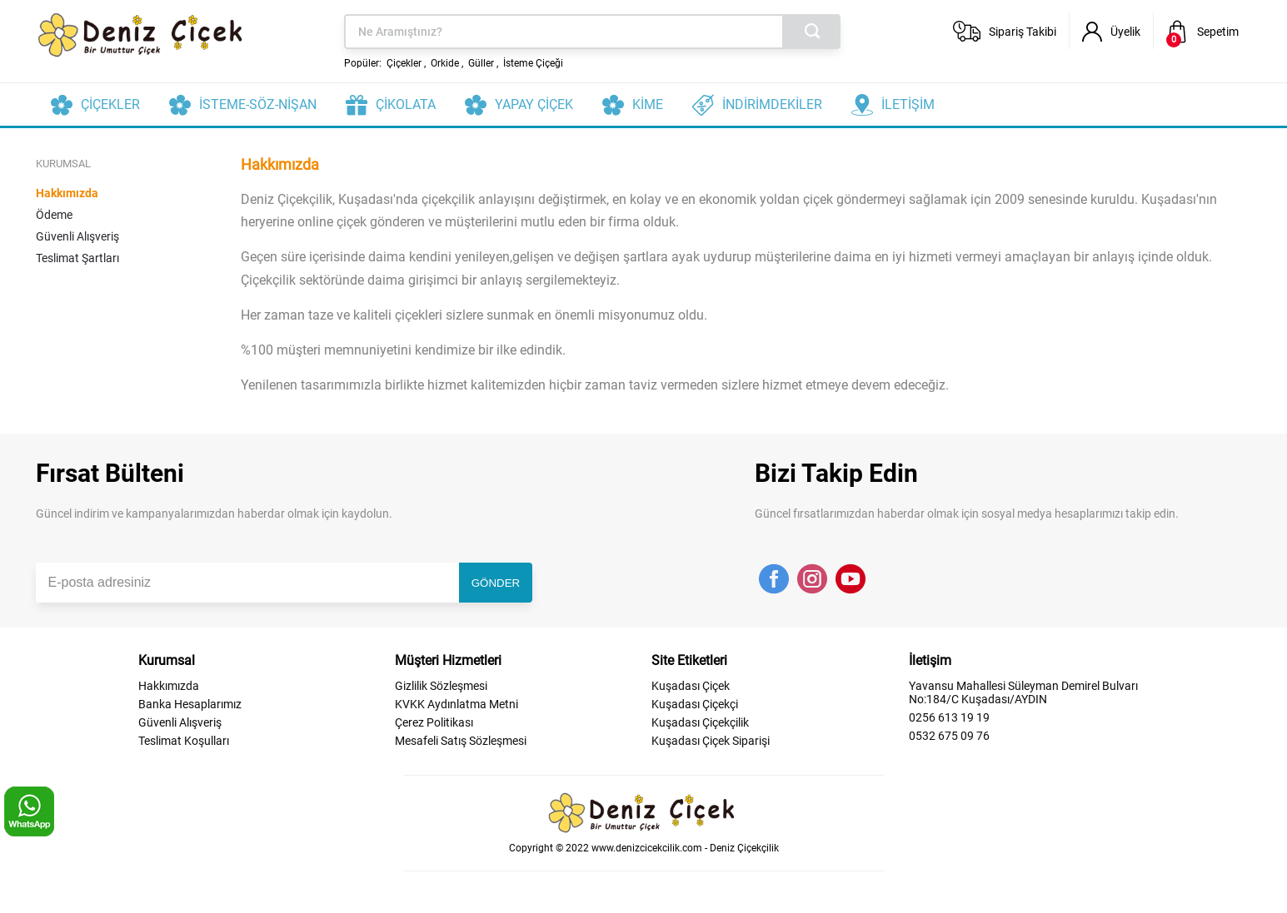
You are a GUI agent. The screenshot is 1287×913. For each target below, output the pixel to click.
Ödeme (54, 214)
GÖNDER (496, 583)
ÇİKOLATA (406, 104)
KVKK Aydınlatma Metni (456, 704)
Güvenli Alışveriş (77, 236)
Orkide (445, 63)
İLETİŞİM (908, 104)
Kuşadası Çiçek (690, 685)
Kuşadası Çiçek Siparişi (710, 740)
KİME (647, 104)
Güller (481, 63)
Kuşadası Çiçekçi (694, 704)
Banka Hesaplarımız (190, 704)
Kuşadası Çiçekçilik (700, 722)
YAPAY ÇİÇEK (534, 104)
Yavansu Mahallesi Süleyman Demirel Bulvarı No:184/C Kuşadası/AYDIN (1023, 692)
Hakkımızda (67, 193)
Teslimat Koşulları (183, 740)
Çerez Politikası (434, 722)
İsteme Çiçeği (533, 63)
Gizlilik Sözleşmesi (441, 685)
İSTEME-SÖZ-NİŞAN (258, 104)
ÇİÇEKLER (110, 104)
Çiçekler (404, 63)
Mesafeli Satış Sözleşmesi (460, 740)
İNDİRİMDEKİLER (772, 104)
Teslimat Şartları (77, 258)
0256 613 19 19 (949, 717)
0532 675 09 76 (949, 735)
